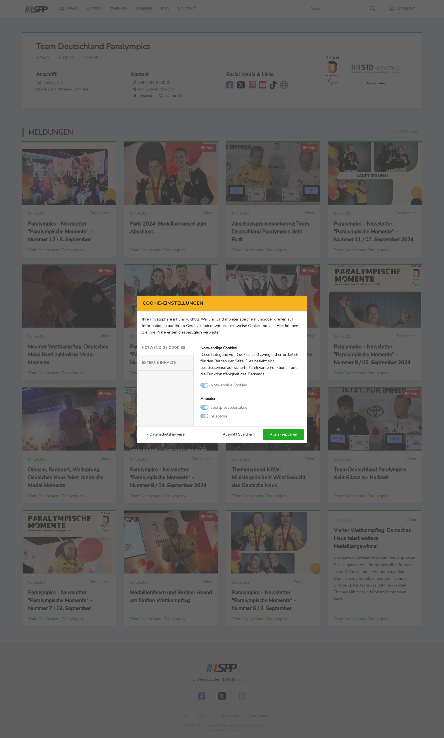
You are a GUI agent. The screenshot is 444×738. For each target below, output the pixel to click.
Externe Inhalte (159, 362)
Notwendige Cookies (163, 347)
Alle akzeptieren (283, 434)
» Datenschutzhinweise (166, 434)
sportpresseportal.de (229, 407)
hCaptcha (219, 416)
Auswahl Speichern (239, 434)
